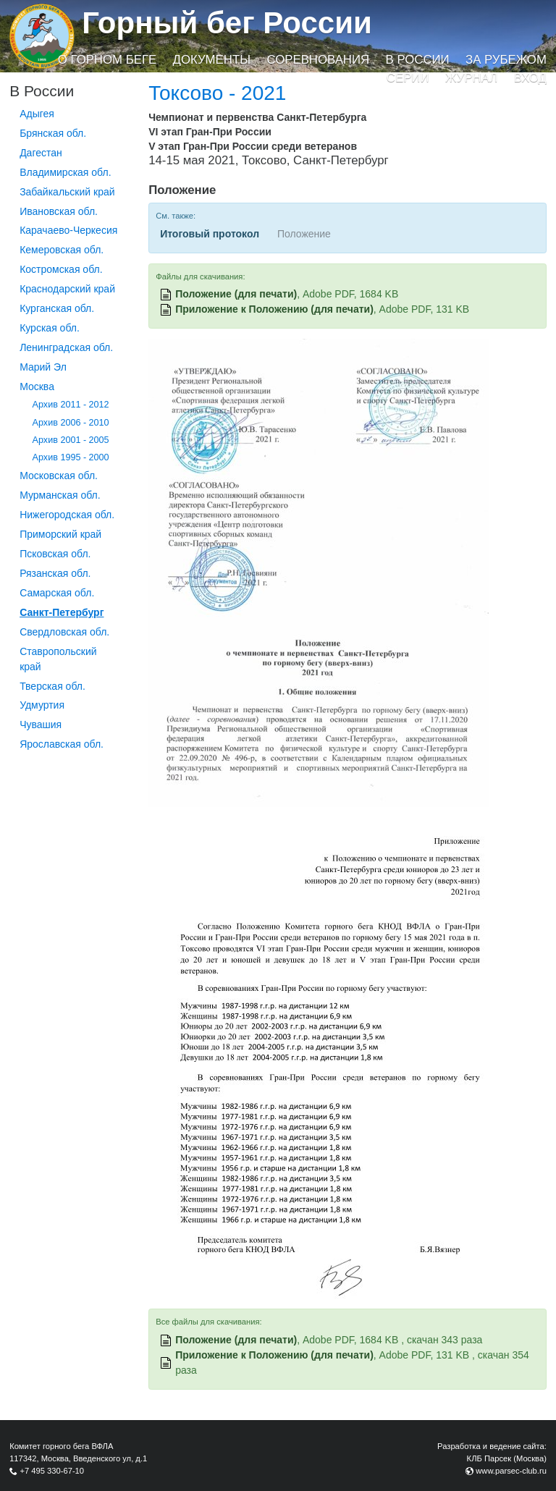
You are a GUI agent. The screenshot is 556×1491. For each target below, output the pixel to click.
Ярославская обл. (62, 744)
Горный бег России (227, 23)
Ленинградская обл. (66, 347)
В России (418, 60)
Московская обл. (59, 475)
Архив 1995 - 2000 (71, 457)
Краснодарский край (67, 289)
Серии (408, 78)
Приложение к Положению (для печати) (274, 309)
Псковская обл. (55, 553)
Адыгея (37, 113)
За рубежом (506, 60)
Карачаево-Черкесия (68, 230)
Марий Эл (43, 367)
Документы (211, 60)
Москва (37, 386)
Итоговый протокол (209, 234)
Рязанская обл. (55, 573)
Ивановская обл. (59, 211)
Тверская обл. (52, 686)
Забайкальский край (67, 192)
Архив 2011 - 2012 (71, 405)
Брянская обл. (53, 133)
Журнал (471, 78)
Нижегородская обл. (67, 514)
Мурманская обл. (60, 495)
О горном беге (107, 60)
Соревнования (317, 60)
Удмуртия (42, 705)
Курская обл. (50, 328)
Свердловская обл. (64, 632)
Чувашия (41, 724)
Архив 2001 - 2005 (71, 440)
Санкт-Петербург (62, 612)
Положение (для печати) (236, 294)
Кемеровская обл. (62, 249)
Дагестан (41, 153)
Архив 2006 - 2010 (71, 423)
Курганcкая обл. (57, 308)
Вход (530, 78)
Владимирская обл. (65, 172)
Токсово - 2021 (217, 93)
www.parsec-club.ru (511, 1470)
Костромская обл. (61, 269)
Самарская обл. (57, 593)
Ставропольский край (58, 659)
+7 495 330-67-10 (52, 1470)
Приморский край (60, 534)
